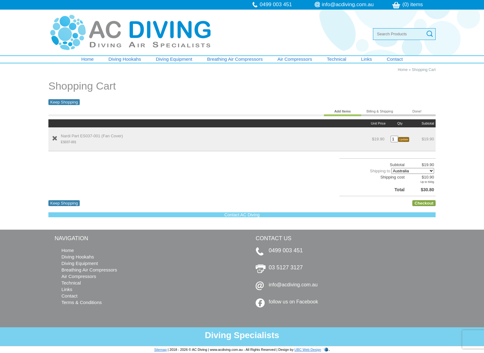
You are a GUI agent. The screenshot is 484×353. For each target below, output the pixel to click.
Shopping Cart (424, 70)
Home (87, 59)
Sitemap (160, 349)
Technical (337, 59)
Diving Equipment (174, 59)
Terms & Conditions (81, 302)
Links (366, 59)
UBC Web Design (307, 349)
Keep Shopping (64, 102)
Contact (395, 59)
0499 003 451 (276, 4)
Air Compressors (294, 59)
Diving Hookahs (125, 59)
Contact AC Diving (242, 214)
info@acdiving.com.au (348, 4)
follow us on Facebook (293, 301)
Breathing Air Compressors (234, 59)
